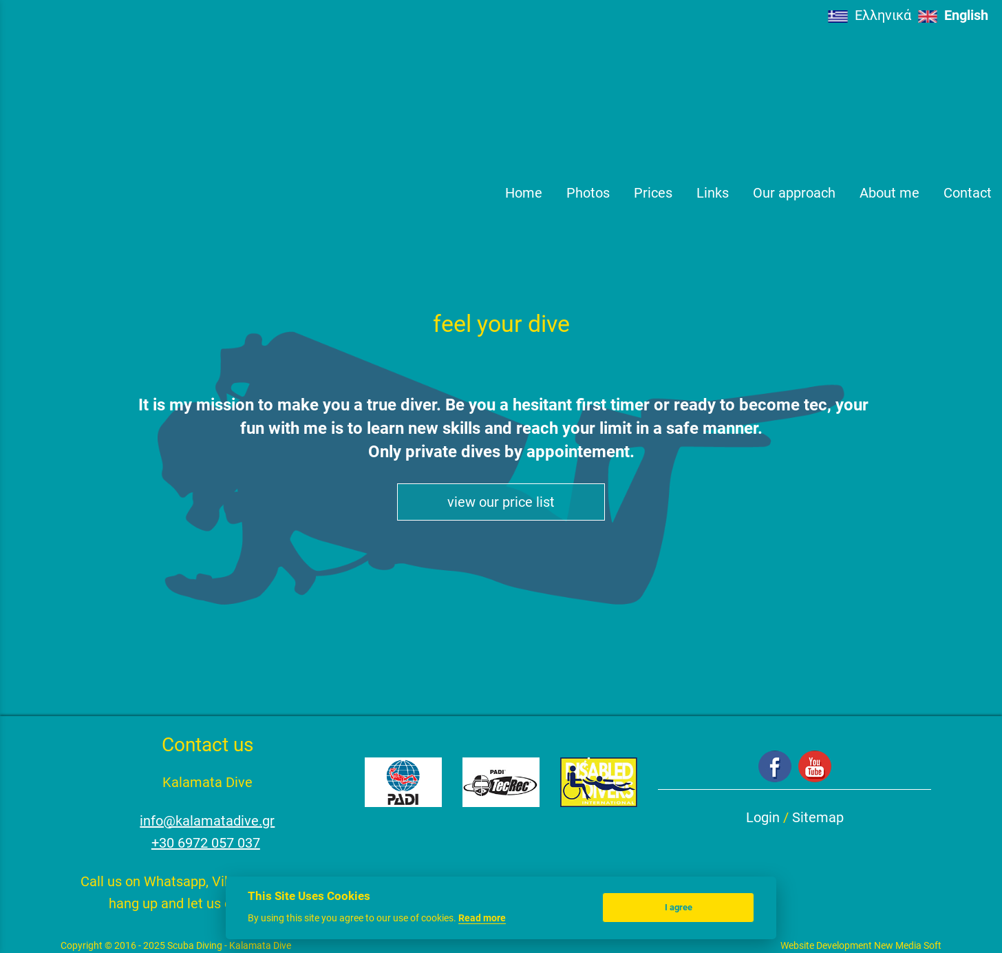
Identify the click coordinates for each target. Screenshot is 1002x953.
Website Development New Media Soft (860, 945)
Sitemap (818, 817)
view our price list (501, 502)
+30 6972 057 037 (205, 843)
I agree (678, 907)
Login (763, 817)
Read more (482, 917)
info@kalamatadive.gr (207, 821)
